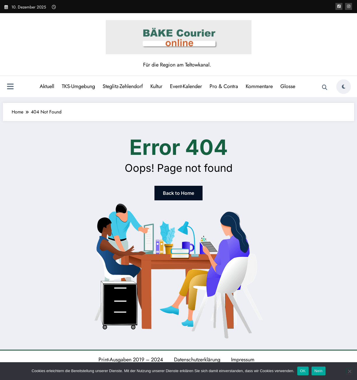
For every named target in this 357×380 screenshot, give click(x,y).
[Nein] (349, 371)
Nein (318, 371)
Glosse (287, 86)
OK (303, 371)
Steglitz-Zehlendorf (123, 86)
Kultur (156, 86)
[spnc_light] (343, 86)
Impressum (242, 359)
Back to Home (178, 193)
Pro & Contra (224, 86)
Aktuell (47, 86)
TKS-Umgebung (78, 86)
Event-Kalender (186, 86)
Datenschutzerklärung (197, 359)
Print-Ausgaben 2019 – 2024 (131, 359)
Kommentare (259, 86)
